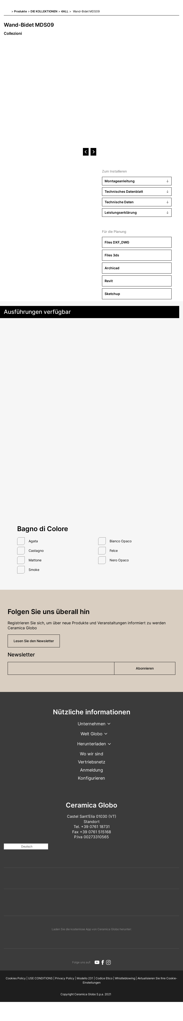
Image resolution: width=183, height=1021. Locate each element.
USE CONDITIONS (40, 978)
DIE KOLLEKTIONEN (43, 11)
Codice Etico (104, 978)
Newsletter (21, 654)
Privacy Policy (64, 978)
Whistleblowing (125, 978)
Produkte (20, 11)
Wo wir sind (91, 753)
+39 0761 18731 (95, 826)
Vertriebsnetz (91, 761)
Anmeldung (91, 769)
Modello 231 (85, 978)
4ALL (64, 11)
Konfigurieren (91, 778)
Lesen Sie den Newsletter (34, 641)
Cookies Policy (16, 978)
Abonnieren (145, 668)
